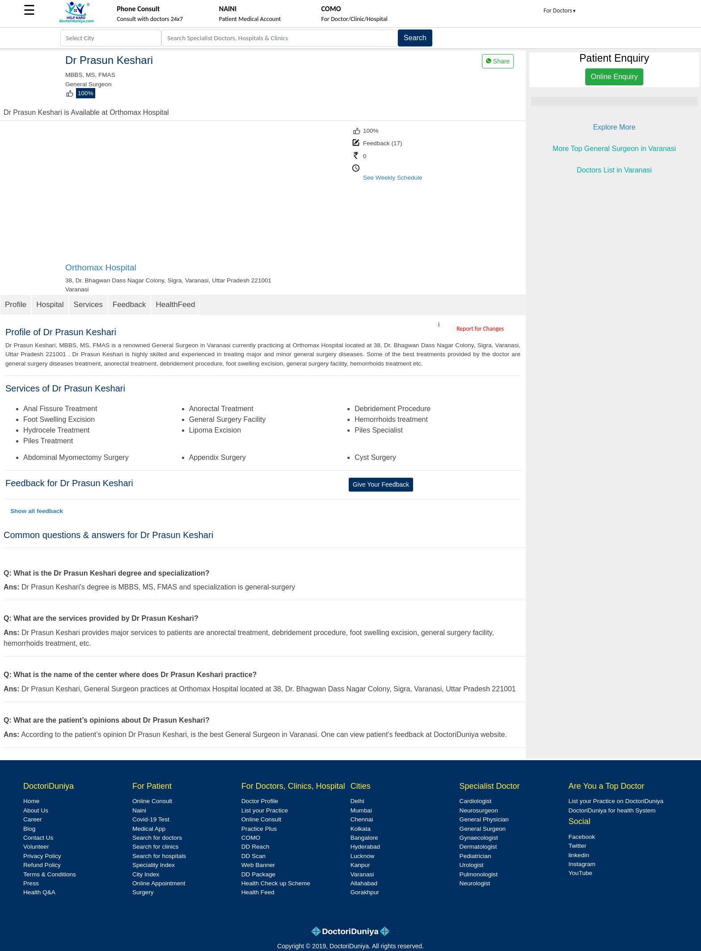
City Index (145, 874)
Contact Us (38, 837)
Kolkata (360, 828)
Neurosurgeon (479, 810)
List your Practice (264, 810)
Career (32, 819)
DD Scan (253, 856)
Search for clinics (155, 846)
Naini (139, 810)
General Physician (484, 819)
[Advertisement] (207, 195)
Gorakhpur (364, 892)
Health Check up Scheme (275, 883)
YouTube (580, 873)
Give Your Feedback (381, 484)
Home (31, 801)
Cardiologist (476, 801)
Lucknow (362, 856)
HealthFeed (175, 304)
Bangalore (364, 837)
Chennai (361, 819)
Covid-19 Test (150, 819)
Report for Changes (480, 328)
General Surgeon (483, 828)
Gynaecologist (479, 837)
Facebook (581, 836)
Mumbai (361, 810)
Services (88, 304)
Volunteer (36, 846)
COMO (250, 837)
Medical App (148, 828)
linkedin (578, 855)
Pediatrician (475, 856)
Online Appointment (159, 883)
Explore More (614, 127)
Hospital (49, 304)
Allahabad (363, 883)
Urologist (472, 865)
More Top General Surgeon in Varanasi (614, 148)
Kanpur (360, 865)
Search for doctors (157, 837)
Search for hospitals (159, 856)
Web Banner (258, 865)
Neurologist (475, 883)
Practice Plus (259, 828)
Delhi (357, 801)
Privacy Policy (42, 856)
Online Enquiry (614, 76)
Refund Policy (42, 865)
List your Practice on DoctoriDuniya (615, 801)
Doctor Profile (259, 801)
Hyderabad (365, 846)
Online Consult (152, 801)
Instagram (581, 864)
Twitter (577, 845)
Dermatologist (478, 846)
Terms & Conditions (49, 874)
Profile (15, 304)
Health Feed (257, 892)
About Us (35, 810)
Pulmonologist (479, 874)
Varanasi (362, 874)
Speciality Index (153, 865)
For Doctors (560, 10)
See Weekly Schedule (392, 177)
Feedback (129, 304)
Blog (29, 828)
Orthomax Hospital (100, 267)
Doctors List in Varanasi (614, 170)
